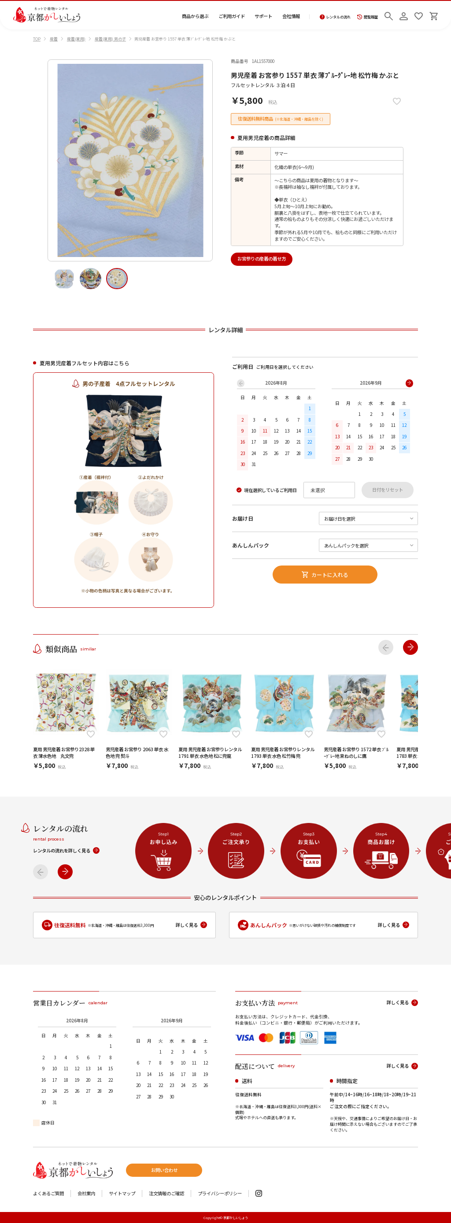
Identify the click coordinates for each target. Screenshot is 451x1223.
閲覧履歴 (367, 17)
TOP (37, 39)
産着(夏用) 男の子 (110, 39)
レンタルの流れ (335, 17)
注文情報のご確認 (166, 1193)
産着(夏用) (76, 39)
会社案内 (86, 1193)
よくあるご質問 (48, 1193)
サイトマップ (122, 1193)
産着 (54, 39)
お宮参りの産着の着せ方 (261, 258)
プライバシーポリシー (220, 1193)
